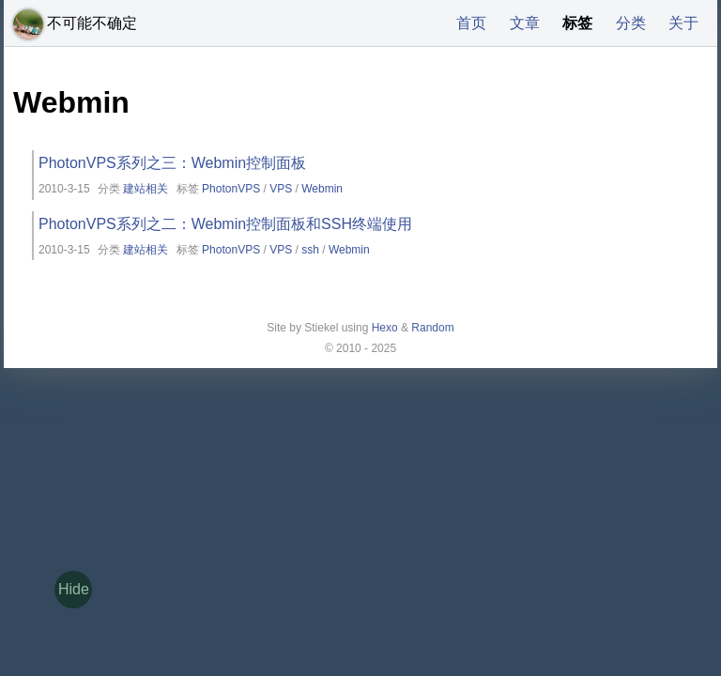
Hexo (385, 327)
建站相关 (145, 188)
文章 (525, 23)
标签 (577, 23)
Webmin (322, 188)
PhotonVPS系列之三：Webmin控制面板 (172, 163)
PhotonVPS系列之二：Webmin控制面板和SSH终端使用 (225, 224)
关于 (683, 23)
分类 (631, 23)
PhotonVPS (231, 188)
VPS (280, 188)
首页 (471, 23)
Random (432, 327)
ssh (310, 249)
